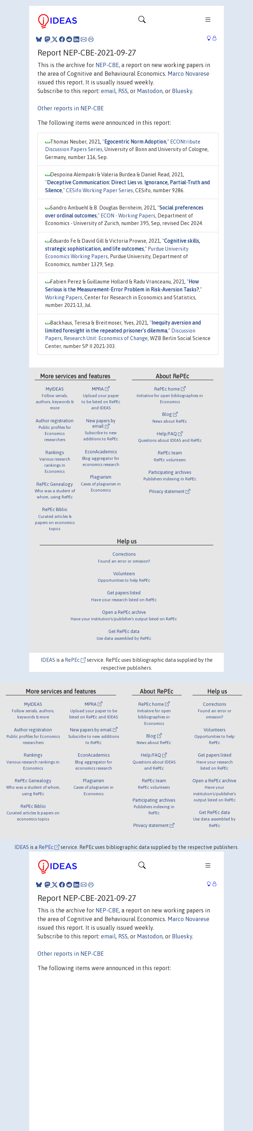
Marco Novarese (188, 73)
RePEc (75, 660)
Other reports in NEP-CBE (70, 108)
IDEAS (48, 660)
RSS (123, 91)
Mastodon (150, 91)
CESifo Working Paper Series (99, 190)
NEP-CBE (107, 65)
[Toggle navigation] (142, 21)
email (108, 91)
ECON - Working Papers (128, 216)
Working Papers (63, 297)
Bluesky (182, 91)
